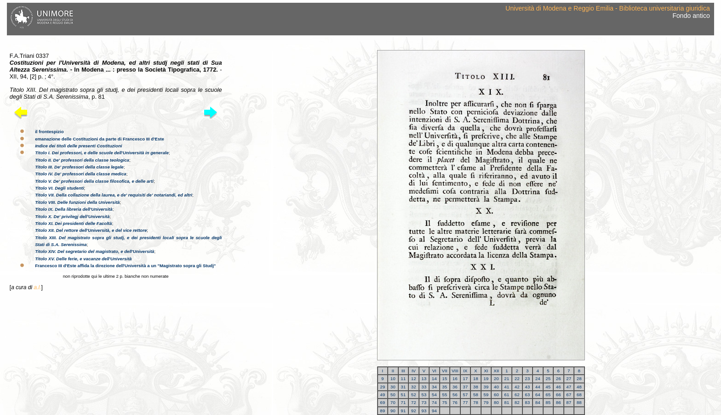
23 (527, 378)
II (393, 370)
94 (434, 410)
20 (496, 378)
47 (569, 386)
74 (434, 402)
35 (444, 386)
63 (527, 394)
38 (475, 386)
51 (403, 394)
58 (475, 394)
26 (558, 378)
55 (444, 394)
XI (486, 370)
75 (444, 402)
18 (475, 378)
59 (486, 394)
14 (434, 378)
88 (579, 402)
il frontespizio (49, 131)
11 (403, 378)
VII (444, 370)
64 (537, 394)
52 (413, 394)
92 (413, 410)
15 (444, 378)
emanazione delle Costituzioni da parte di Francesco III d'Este (99, 138)
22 (517, 378)
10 (392, 378)
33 (424, 386)
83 (527, 402)
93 (424, 410)
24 (537, 378)
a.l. (37, 287)
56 (455, 394)
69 (382, 402)
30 (392, 386)
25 (548, 378)
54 (434, 394)
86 (558, 402)
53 (424, 394)
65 (548, 394)
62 (517, 394)
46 (558, 386)
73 (424, 402)
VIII (455, 370)
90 (392, 410)
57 (465, 394)
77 (465, 402)
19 (486, 378)
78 (475, 402)
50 (392, 394)
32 (413, 386)
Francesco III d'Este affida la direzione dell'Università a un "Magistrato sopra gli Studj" (125, 265)
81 (506, 402)
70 (392, 402)
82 (517, 402)
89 (382, 410)
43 (527, 386)
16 (455, 378)
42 (517, 386)
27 (569, 378)
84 (537, 402)
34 (434, 386)
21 (506, 378)
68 (579, 394)
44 (537, 386)
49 (382, 394)
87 (569, 402)
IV (414, 370)
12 (413, 378)
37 (465, 386)
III (403, 370)
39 (486, 386)
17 (465, 378)
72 (413, 402)
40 (496, 386)
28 (579, 378)
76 (455, 402)
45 (548, 386)
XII (496, 370)
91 (403, 410)
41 (506, 386)
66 (558, 394)
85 (548, 402)
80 (496, 402)
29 (382, 386)
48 (579, 386)
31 (403, 386)
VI (434, 370)
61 (506, 394)
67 (569, 394)
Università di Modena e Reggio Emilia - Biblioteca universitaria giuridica (607, 8)
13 (424, 378)
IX (465, 370)
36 (455, 386)
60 (496, 394)
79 (486, 402)
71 (403, 402)
